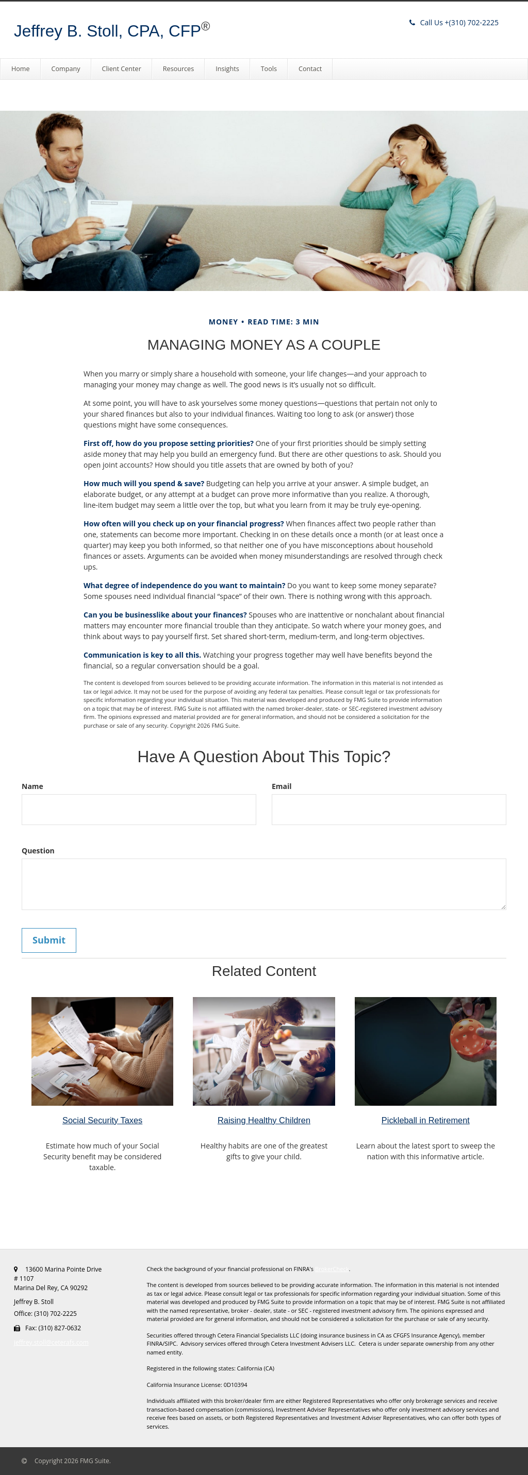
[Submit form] (49, 940)
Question (38, 850)
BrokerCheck (332, 1269)
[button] (66, 69)
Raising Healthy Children (264, 1120)
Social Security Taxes (102, 1120)
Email (282, 786)
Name (32, 786)
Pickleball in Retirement (426, 1120)
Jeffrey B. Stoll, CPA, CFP (107, 31)
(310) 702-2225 (454, 22)
